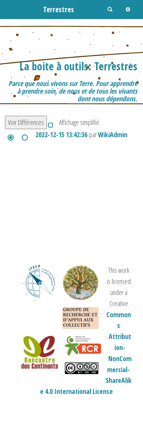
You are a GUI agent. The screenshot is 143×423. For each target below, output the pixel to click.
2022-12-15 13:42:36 (61, 134)
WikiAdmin (112, 134)
